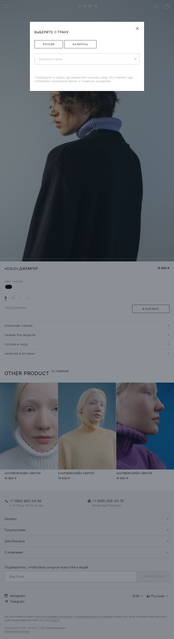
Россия (49, 44)
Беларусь (80, 44)
